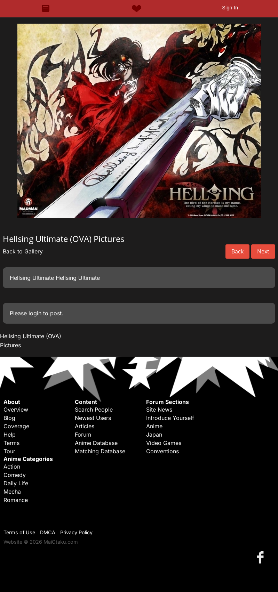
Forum (83, 434)
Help (9, 434)
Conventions (162, 451)
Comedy (14, 474)
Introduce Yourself (170, 417)
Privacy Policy (76, 532)
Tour (9, 451)
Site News (159, 409)
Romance (15, 499)
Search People (94, 409)
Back (237, 251)
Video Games (163, 442)
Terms (11, 442)
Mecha (12, 491)
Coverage (16, 426)
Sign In (230, 7)
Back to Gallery (23, 251)
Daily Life (15, 483)
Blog (9, 417)
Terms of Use (19, 532)
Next (263, 251)
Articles (84, 426)
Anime (154, 426)
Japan (154, 434)
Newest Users (93, 417)
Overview (15, 409)
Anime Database (96, 442)
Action (11, 466)
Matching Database (100, 451)
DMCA (47, 532)
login (35, 313)
